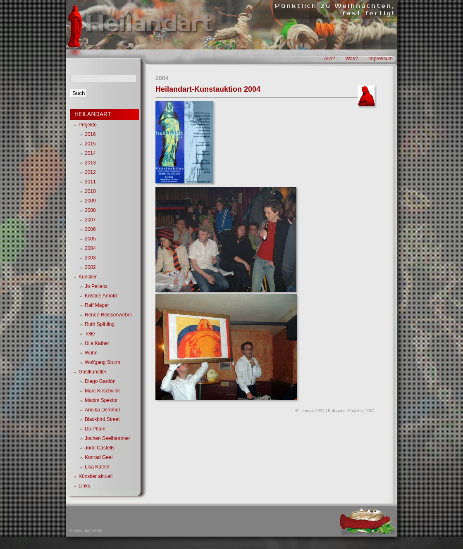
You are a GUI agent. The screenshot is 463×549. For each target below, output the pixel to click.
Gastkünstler (92, 372)
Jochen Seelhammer (107, 438)
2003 (90, 258)
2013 (90, 163)
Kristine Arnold (101, 296)
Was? (351, 59)
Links (84, 486)
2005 (90, 239)
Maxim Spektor (101, 400)
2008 (90, 210)
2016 (90, 134)
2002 (90, 267)
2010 (90, 191)
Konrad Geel (98, 457)
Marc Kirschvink (102, 391)
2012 (90, 172)
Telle (90, 334)
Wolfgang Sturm (102, 362)
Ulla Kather (97, 343)
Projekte (355, 411)
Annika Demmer (102, 410)
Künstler (88, 277)
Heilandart (148, 24)
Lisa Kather (97, 467)
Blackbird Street (102, 419)
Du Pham (95, 429)
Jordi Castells (100, 448)
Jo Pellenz (96, 286)
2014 (90, 153)
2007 (90, 220)
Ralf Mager (97, 305)
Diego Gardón (100, 381)
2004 (370, 411)
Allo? (329, 59)
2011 (90, 182)
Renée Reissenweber (108, 315)
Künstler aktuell (95, 476)
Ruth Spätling (100, 324)
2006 (90, 229)
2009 (90, 201)
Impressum (380, 59)
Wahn (91, 353)
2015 (90, 144)
